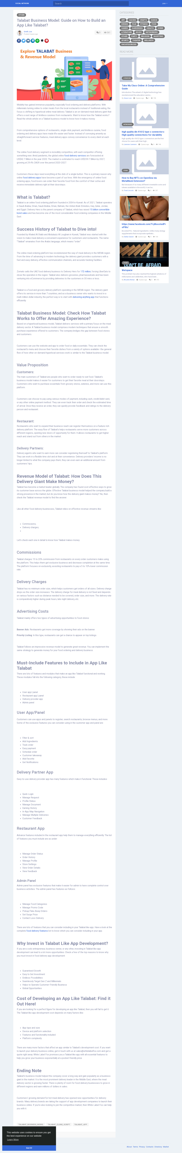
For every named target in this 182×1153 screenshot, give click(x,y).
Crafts (143, 20)
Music (139, 32)
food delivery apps (32, 177)
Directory (158, 1147)
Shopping (158, 36)
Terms (135, 1147)
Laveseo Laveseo (130, 144)
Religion (145, 36)
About (129, 1147)
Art (123, 20)
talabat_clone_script (59, 1124)
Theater (136, 40)
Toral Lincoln (129, 190)
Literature (126, 32)
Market (166, 1147)
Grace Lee (128, 98)
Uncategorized (128, 44)
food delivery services (75, 155)
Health (150, 28)
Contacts (150, 1147)
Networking (152, 32)
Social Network (22, 3)
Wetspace (127, 270)
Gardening (137, 28)
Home (160, 28)
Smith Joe (28, 32)
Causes (132, 20)
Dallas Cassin (129, 237)
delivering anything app (84, 297)
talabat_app (80, 1124)
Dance (154, 20)
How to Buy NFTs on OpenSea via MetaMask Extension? (139, 179)
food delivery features (37, 931)
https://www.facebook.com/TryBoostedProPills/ (144, 226)
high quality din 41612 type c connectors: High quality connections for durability (143, 133)
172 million (86, 271)
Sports (124, 40)
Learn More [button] (13, 1139)
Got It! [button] (29, 1148)
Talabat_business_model (30, 1124)
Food (154, 24)
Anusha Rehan (129, 280)
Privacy (142, 1147)
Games (124, 28)
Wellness (148, 40)
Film (134, 24)
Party (134, 36)
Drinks (124, 24)
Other (21, 15)
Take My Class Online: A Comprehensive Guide (143, 87)
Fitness (144, 24)
